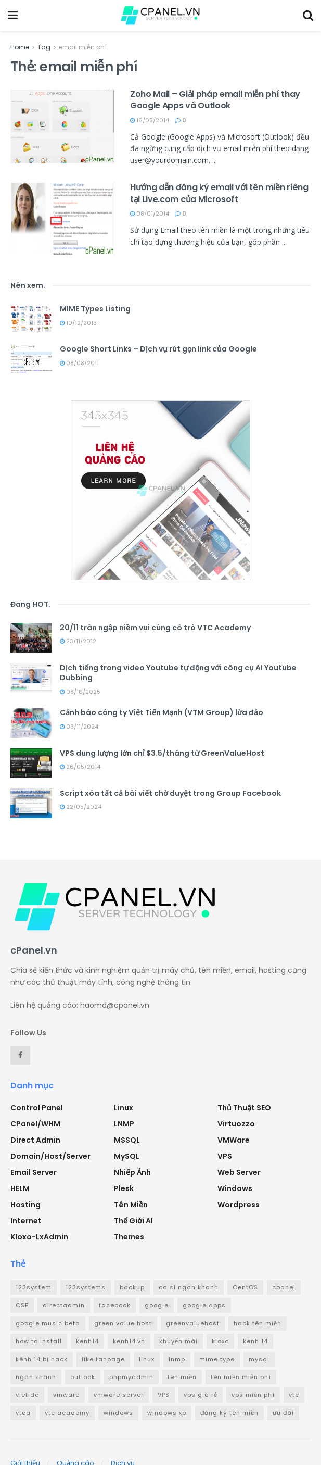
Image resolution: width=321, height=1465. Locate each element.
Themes (129, 1237)
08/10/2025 (80, 691)
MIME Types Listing (95, 309)
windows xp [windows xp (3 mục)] (166, 1413)
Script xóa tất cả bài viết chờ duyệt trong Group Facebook (170, 793)
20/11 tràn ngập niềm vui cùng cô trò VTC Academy (155, 627)
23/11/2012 (78, 641)
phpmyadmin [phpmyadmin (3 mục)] (131, 1377)
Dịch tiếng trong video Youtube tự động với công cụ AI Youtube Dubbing (178, 672)
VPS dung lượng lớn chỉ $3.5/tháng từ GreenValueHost (162, 753)
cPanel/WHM (35, 1124)
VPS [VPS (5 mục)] (164, 1395)
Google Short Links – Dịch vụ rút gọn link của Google (158, 349)
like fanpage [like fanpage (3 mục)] (103, 1359)
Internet (26, 1221)
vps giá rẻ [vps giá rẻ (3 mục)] (200, 1395)
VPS (224, 1156)
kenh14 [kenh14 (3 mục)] (87, 1341)
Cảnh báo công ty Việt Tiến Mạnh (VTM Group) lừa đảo (161, 712)
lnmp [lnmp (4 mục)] (177, 1359)
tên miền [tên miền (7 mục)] (182, 1377)
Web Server (239, 1172)
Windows (234, 1188)
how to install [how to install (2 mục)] (39, 1341)
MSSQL (127, 1140)
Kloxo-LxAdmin (39, 1237)
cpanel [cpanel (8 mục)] (284, 1287)
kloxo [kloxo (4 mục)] (220, 1341)
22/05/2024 (80, 807)
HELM (20, 1188)
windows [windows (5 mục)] (118, 1413)
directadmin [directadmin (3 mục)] (64, 1305)
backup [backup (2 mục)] (132, 1287)
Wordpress (238, 1204)
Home (19, 47)
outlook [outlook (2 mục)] (82, 1377)
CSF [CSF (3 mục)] (22, 1305)
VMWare (233, 1140)
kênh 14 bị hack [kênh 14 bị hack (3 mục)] (42, 1359)
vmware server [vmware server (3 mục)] (119, 1395)
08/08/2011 (79, 363)
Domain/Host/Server (50, 1156)
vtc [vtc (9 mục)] (294, 1395)
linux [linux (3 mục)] (147, 1359)
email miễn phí (83, 47)
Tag (43, 47)
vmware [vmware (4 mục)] (66, 1395)
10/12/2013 (78, 323)
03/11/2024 (79, 726)
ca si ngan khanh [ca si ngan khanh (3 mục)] (189, 1287)
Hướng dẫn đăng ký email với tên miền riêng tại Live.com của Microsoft (219, 193)
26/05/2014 (80, 766)
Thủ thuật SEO (244, 1108)
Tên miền (131, 1204)
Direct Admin (35, 1140)
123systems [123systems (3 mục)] (86, 1287)
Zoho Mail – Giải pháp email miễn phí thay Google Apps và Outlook (215, 99)
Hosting (25, 1204)
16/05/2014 (149, 120)
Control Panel (36, 1108)
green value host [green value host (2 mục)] (123, 1323)
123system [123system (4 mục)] (34, 1287)
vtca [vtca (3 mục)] (23, 1413)
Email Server (33, 1172)
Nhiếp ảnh (132, 1172)
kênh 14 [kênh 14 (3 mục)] (255, 1341)
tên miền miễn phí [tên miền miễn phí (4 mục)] (241, 1377)
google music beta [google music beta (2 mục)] (48, 1323)
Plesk (124, 1188)
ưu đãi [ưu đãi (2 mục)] (283, 1413)
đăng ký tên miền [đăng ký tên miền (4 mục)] (229, 1413)
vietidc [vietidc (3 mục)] (27, 1395)
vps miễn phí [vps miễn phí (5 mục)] (253, 1395)
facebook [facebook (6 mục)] (115, 1305)
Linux (123, 1108)
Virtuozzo (236, 1124)
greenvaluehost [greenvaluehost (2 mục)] (193, 1323)
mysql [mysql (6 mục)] (259, 1359)
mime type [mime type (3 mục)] (217, 1359)
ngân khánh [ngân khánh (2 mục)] (36, 1377)
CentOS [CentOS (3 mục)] (245, 1287)
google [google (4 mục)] (157, 1305)
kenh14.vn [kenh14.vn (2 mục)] (129, 1341)
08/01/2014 (149, 213)
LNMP (124, 1124)
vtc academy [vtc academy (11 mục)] (67, 1413)
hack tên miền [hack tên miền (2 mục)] (257, 1323)
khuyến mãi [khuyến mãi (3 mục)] (178, 1341)
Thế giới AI (133, 1221)
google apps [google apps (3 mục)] (204, 1305)
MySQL (126, 1156)
